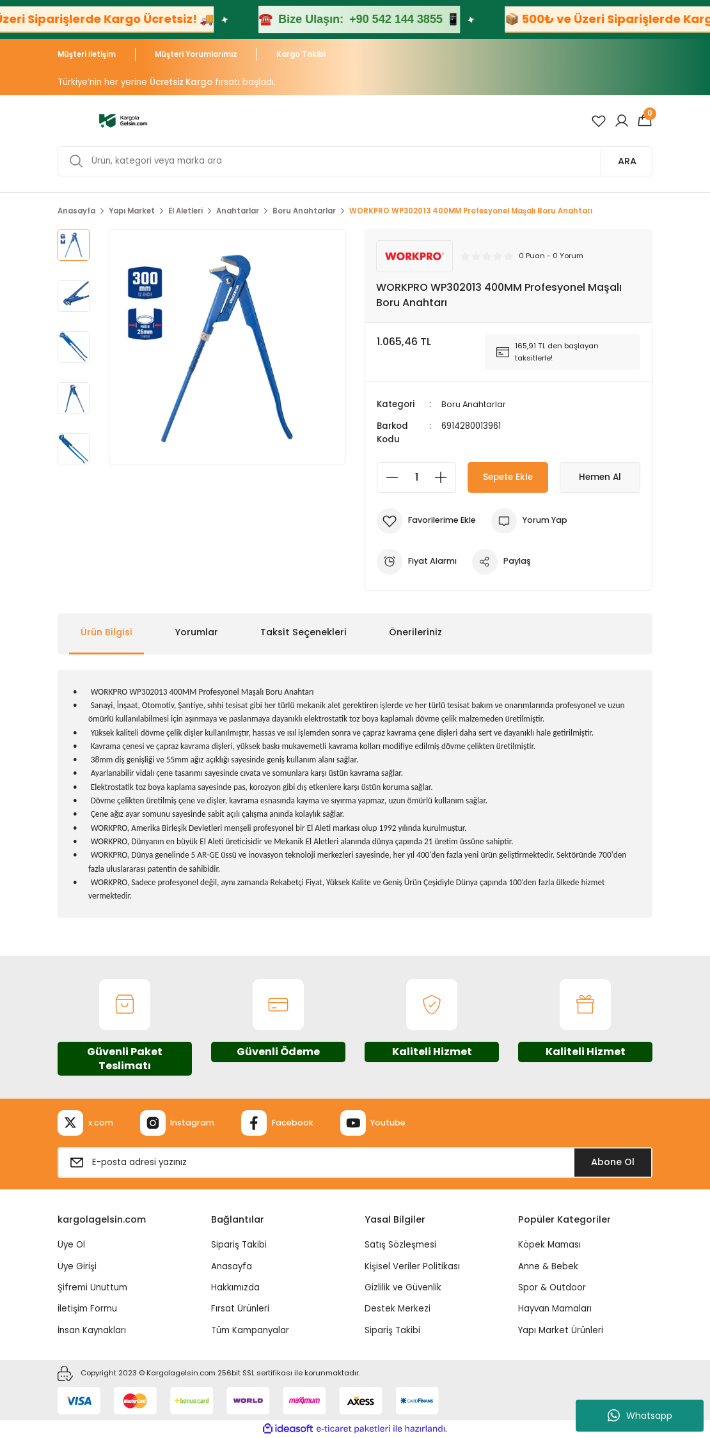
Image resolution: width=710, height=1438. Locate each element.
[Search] (355, 161)
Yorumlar (196, 632)
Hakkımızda (235, 1287)
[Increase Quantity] (444, 476)
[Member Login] (621, 120)
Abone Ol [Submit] (613, 1162)
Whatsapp (640, 1416)
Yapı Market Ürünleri (560, 1330)
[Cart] (644, 120)
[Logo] (123, 120)
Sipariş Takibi (239, 1245)
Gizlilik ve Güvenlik (403, 1287)
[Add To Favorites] (428, 520)
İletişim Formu (87, 1309)
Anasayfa (231, 1266)
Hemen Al (600, 476)
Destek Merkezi (397, 1309)
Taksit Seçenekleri (303, 632)
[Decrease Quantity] (388, 476)
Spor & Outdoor (552, 1287)
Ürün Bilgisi (106, 632)
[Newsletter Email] (355, 1162)
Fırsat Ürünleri (240, 1309)
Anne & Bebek (548, 1266)
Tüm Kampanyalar (250, 1330)
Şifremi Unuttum (92, 1287)
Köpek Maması (549, 1245)
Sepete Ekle (507, 476)
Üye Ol (71, 1245)
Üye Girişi (77, 1266)
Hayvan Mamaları (555, 1309)
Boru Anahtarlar (475, 404)
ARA (627, 161)
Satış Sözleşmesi (400, 1245)
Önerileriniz (415, 632)
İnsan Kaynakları (92, 1330)
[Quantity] (416, 476)
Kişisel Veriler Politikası (412, 1266)
